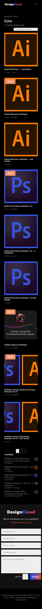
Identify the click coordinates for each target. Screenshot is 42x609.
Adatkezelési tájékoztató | (27, 597)
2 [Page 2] (20, 451)
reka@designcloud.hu (21, 522)
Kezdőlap (8, 16)
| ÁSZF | (12, 597)
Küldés (35, 576)
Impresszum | (21, 600)
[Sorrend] (26, 29)
